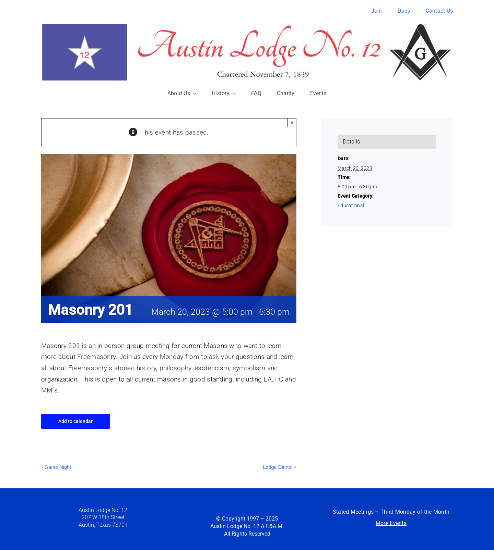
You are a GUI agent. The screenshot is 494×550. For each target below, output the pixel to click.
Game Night (58, 467)
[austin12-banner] (247, 25)
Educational (351, 205)
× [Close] (292, 122)
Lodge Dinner (278, 467)
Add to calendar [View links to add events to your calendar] (75, 421)
